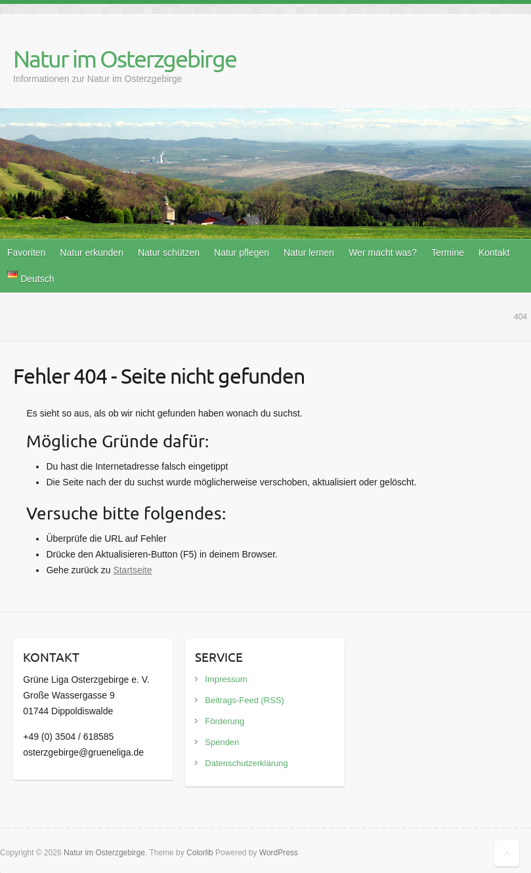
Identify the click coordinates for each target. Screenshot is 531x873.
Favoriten (26, 252)
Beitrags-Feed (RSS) (244, 700)
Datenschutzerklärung (246, 763)
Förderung (224, 721)
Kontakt (493, 252)
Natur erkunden (91, 252)
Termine (447, 252)
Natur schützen (169, 252)
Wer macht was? (383, 252)
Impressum (226, 679)
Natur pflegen (241, 252)
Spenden (222, 742)
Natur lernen (309, 252)
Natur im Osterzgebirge (124, 58)
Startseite (132, 570)
